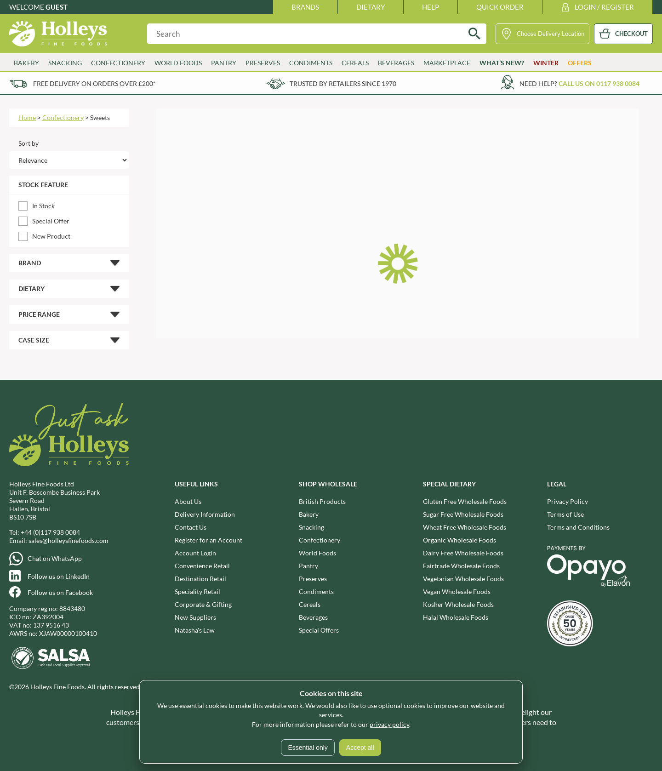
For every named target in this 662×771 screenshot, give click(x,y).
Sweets (100, 117)
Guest (57, 7)
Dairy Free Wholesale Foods (463, 553)
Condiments (310, 63)
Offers (580, 63)
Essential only (307, 747)
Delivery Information (205, 514)
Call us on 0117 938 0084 (599, 83)
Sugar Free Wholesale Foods (463, 514)
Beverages (396, 63)
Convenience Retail (202, 566)
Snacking (65, 63)
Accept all (360, 747)
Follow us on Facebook (60, 592)
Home (27, 117)
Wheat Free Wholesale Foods (464, 527)
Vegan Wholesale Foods (457, 591)
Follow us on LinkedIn (59, 576)
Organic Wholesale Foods (459, 540)
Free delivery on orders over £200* (94, 83)
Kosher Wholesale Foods (458, 604)
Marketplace (446, 63)
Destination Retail (200, 579)
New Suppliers (195, 617)
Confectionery (118, 63)
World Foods (178, 63)
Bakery (26, 63)
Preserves (262, 63)
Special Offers (319, 630)
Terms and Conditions (578, 527)
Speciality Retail (197, 591)
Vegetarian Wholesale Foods (463, 579)
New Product (51, 236)
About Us (188, 501)
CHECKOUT (631, 33)
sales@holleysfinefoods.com (68, 540)
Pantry (223, 63)
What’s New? (501, 63)
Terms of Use (565, 514)
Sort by (28, 143)
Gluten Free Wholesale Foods (465, 501)
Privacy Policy (567, 501)
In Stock (43, 206)
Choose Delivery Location (550, 33)
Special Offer (50, 221)
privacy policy (389, 724)
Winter (546, 63)
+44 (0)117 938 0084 (50, 532)
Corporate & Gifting (203, 604)
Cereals (355, 63)
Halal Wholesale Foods (455, 617)
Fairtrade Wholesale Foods (461, 566)
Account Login (195, 553)
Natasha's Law (195, 630)
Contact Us (190, 527)
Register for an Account (208, 540)
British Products (322, 501)
